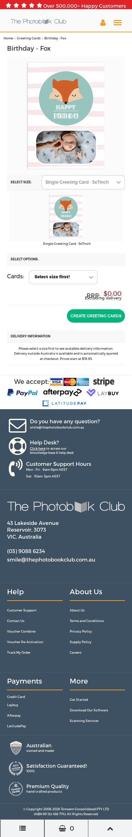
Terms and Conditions (87, 621)
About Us (77, 610)
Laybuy (12, 705)
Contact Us (15, 621)
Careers (75, 652)
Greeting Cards (28, 38)
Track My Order (19, 652)
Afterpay (14, 715)
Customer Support (22, 610)
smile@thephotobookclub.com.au (57, 427)
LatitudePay (16, 726)
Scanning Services (84, 721)
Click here (37, 448)
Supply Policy (81, 642)
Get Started (79, 700)
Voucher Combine (21, 631)
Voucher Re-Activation (25, 642)
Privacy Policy (81, 631)
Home (8, 38)
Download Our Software (89, 710)
